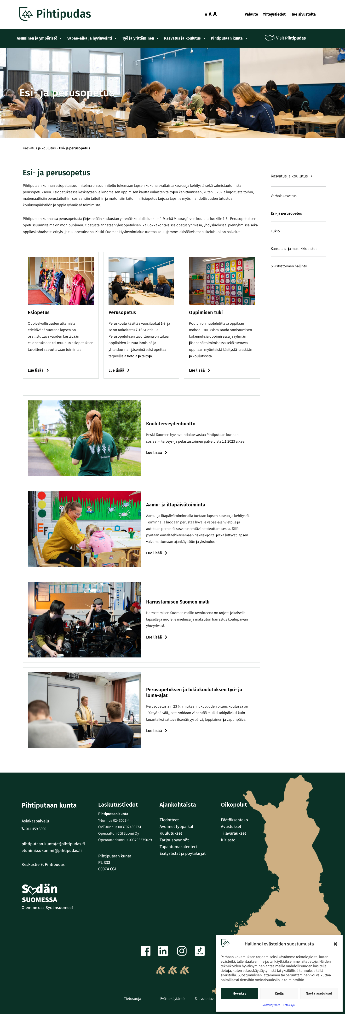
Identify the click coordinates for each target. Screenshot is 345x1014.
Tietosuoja (288, 1005)
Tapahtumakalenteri (178, 846)
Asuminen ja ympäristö (40, 38)
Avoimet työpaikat (176, 826)
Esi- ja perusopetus (286, 213)
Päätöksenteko (234, 819)
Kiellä (279, 993)
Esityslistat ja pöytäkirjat (183, 853)
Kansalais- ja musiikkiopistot (294, 248)
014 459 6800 (36, 828)
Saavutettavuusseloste (213, 998)
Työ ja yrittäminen (140, 38)
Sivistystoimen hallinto (289, 266)
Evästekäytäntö (270, 1005)
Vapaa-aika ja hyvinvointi (92, 38)
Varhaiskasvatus (284, 195)
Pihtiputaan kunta (229, 38)
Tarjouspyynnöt (174, 840)
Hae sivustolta (303, 14)
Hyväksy (239, 993)
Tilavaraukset (233, 833)
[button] (335, 944)
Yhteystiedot (274, 14)
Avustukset (231, 826)
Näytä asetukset (319, 993)
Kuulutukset (171, 833)
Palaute (251, 14)
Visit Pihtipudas (289, 38)
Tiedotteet (169, 819)
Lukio (275, 231)
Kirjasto (228, 840)
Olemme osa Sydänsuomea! (47, 907)
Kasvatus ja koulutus (185, 38)
